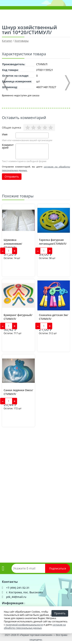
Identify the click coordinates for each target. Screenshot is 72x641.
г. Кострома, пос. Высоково (24, 592)
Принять (59, 613)
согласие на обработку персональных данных (35, 626)
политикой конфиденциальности (24, 624)
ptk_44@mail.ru (16, 597)
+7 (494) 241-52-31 (17, 588)
